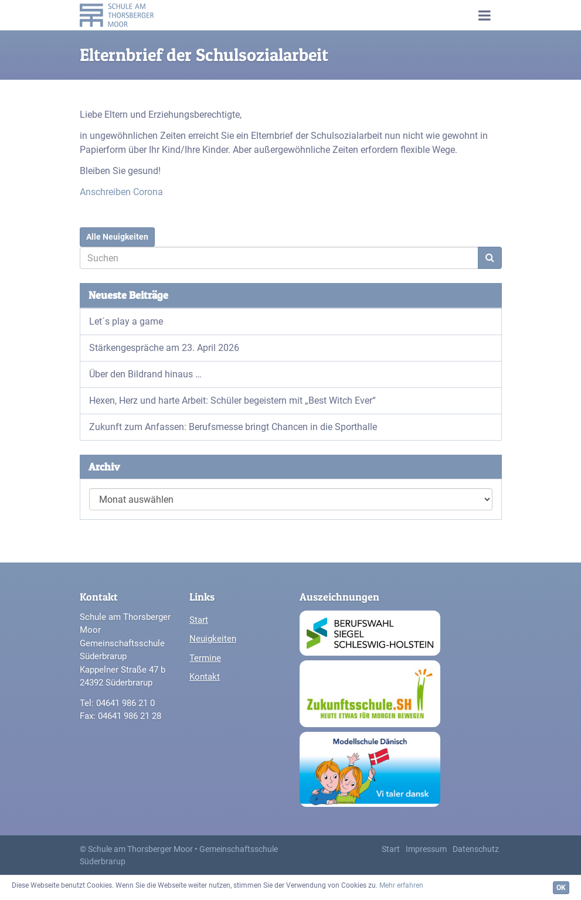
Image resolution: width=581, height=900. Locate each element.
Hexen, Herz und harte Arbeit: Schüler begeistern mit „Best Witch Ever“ (232, 400)
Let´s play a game (126, 321)
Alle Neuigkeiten (117, 236)
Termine (205, 658)
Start (198, 620)
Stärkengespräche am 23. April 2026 (164, 347)
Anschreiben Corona (121, 191)
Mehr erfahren (401, 885)
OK (561, 888)
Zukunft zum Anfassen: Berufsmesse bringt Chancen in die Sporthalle (233, 426)
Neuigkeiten (212, 638)
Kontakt (204, 676)
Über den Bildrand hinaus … (145, 374)
